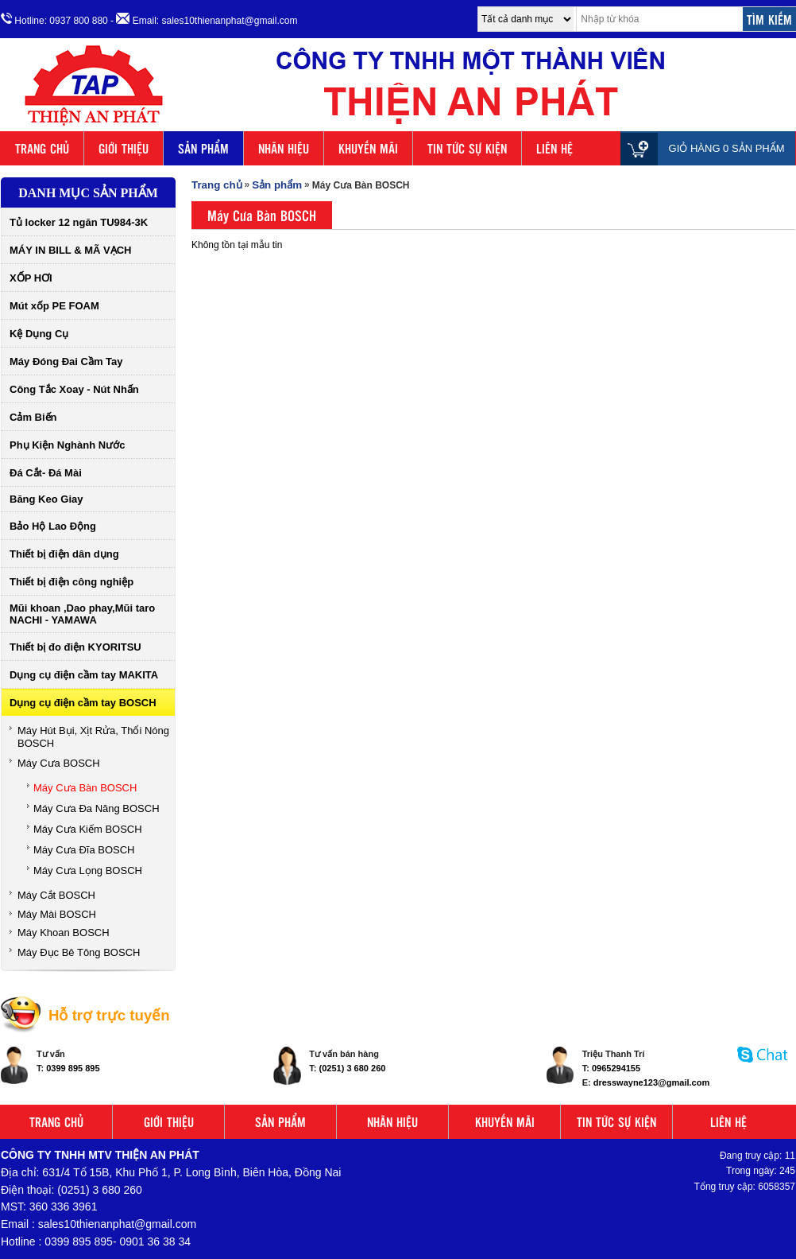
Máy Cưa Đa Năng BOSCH (96, 808)
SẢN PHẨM (203, 148)
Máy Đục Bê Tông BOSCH (78, 952)
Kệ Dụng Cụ (39, 334)
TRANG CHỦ (42, 148)
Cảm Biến (33, 417)
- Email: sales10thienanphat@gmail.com (203, 19)
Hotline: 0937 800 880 (54, 19)
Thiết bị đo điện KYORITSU (75, 647)
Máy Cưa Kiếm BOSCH (87, 829)
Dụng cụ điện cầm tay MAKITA (84, 675)
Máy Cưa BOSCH (58, 763)
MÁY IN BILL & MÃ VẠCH (70, 250)
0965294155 (616, 1068)
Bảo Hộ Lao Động (53, 526)
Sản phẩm (277, 185)
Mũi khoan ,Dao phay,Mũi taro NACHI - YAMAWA (82, 614)
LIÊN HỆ (554, 148)
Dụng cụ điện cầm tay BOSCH (83, 703)
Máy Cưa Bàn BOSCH (85, 788)
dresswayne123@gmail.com (651, 1082)
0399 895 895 (72, 1068)
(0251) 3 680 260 (352, 1068)
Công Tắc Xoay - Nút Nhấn (74, 389)
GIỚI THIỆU (124, 148)
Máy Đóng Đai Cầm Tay (66, 361)
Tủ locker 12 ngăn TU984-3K (79, 222)
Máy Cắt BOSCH (56, 895)
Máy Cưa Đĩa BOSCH (83, 850)
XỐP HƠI (31, 278)
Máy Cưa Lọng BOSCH (87, 870)
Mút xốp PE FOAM (54, 306)
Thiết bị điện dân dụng (64, 554)
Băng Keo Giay (46, 499)
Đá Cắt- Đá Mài (46, 473)
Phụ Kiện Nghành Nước (67, 445)
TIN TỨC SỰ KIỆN (467, 148)
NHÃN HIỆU (283, 148)
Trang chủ (216, 185)
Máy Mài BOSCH (56, 914)
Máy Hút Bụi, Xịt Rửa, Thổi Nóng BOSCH (93, 737)
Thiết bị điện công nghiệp (71, 582)
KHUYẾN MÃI (368, 148)
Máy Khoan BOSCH (63, 932)
